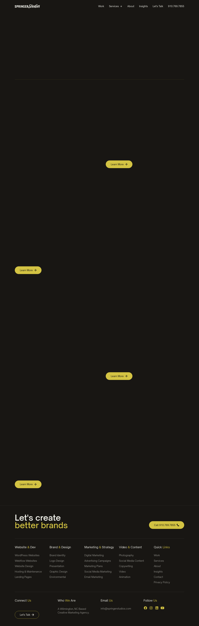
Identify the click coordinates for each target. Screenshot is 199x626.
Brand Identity (57, 558)
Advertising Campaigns (97, 563)
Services (159, 563)
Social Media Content (131, 563)
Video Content (130, 550)
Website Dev (25, 550)
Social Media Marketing (97, 574)
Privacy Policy (162, 585)
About (157, 569)
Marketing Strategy (99, 550)
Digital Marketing (94, 558)
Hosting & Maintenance (28, 574)
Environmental (58, 579)
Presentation (57, 569)
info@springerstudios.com (116, 611)
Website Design (24, 569)
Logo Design (57, 563)
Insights (158, 574)
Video (122, 574)
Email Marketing (93, 579)
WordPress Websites (27, 558)
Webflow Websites (26, 563)
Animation (124, 579)
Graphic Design (58, 574)
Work (157, 558)
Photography (126, 558)
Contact (158, 579)
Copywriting (126, 569)
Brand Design (60, 550)
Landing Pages (23, 579)
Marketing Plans (93, 569)
